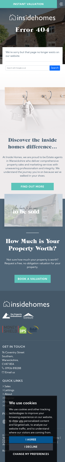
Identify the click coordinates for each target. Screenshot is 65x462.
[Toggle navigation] (61, 3)
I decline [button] (30, 446)
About (7, 394)
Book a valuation (32, 278)
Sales (6, 386)
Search (55, 67)
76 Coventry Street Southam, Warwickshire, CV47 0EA (13, 358)
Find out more (32, 186)
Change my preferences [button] (31, 454)
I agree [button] (31, 439)
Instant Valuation (28, 4)
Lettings (8, 390)
